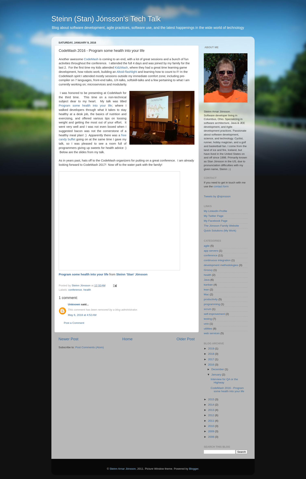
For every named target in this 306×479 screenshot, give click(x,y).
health (87, 289)
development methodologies (221, 265)
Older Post (186, 339)
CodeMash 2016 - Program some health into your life (227, 389)
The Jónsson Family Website (221, 225)
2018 (211, 353)
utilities (208, 328)
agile (207, 245)
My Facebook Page (215, 220)
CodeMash (91, 59)
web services (212, 333)
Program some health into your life (85, 105)
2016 (211, 364)
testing (208, 318)
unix (206, 323)
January (216, 374)
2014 (211, 404)
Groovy (208, 270)
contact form (221, 186)
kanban (208, 284)
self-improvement (214, 313)
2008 (211, 436)
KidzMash (121, 67)
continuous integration (217, 260)
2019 (211, 348)
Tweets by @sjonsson (217, 196)
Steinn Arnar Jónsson (123, 468)
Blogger (194, 468)
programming (212, 304)
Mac (206, 294)
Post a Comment (74, 322)
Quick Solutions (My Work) (220, 230)
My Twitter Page (214, 215)
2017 (211, 359)
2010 (211, 426)
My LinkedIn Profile (215, 211)
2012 (211, 415)
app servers (211, 250)
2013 (211, 409)
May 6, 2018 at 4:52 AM (82, 314)
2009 (211, 431)
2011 (211, 420)
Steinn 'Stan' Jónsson (132, 274)
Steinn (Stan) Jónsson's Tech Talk (106, 19)
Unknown (74, 304)
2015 (211, 399)
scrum (207, 309)
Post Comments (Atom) (89, 347)
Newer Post (68, 339)
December (218, 369)
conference (75, 289)
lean (206, 289)
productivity (211, 299)
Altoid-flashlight (127, 71)
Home (127, 339)
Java (207, 279)
